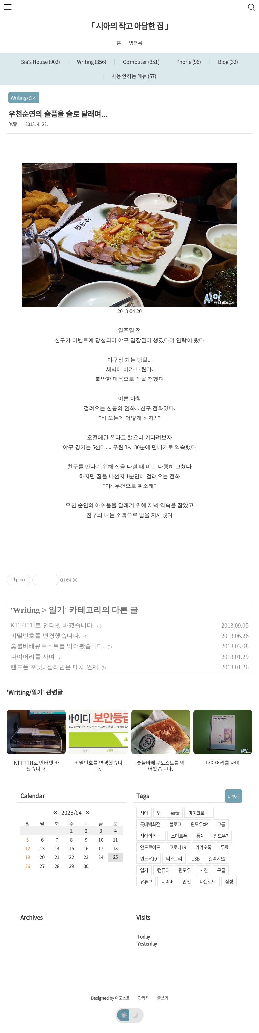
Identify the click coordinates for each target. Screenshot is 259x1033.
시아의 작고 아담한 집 (153, 835)
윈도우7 (220, 835)
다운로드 (208, 881)
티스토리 (174, 858)
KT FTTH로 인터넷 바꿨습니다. (52, 625)
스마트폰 (179, 835)
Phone (188, 61)
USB (195, 858)
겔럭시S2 (216, 858)
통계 (200, 835)
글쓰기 (162, 998)
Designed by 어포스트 (110, 998)
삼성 (229, 881)
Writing (91, 61)
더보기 (233, 796)
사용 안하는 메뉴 (133, 76)
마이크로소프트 (201, 812)
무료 (225, 847)
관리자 (143, 998)
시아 (144, 812)
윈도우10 (148, 858)
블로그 (175, 824)
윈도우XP (199, 824)
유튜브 (146, 881)
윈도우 (184, 870)
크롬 (221, 824)
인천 (186, 881)
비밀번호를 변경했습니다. (45, 635)
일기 (57, 610)
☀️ (124, 1015)
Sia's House (40, 61)
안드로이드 (150, 847)
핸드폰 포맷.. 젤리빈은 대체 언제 (54, 667)
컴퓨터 (163, 870)
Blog (227, 61)
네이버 (167, 881)
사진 (204, 870)
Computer (141, 61)
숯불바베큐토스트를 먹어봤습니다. (57, 646)
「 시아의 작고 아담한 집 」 (130, 26)
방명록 (135, 42)
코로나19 (177, 847)
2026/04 (71, 812)
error (174, 812)
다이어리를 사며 (32, 656)
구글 (221, 870)
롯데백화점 (150, 824)
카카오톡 (203, 847)
